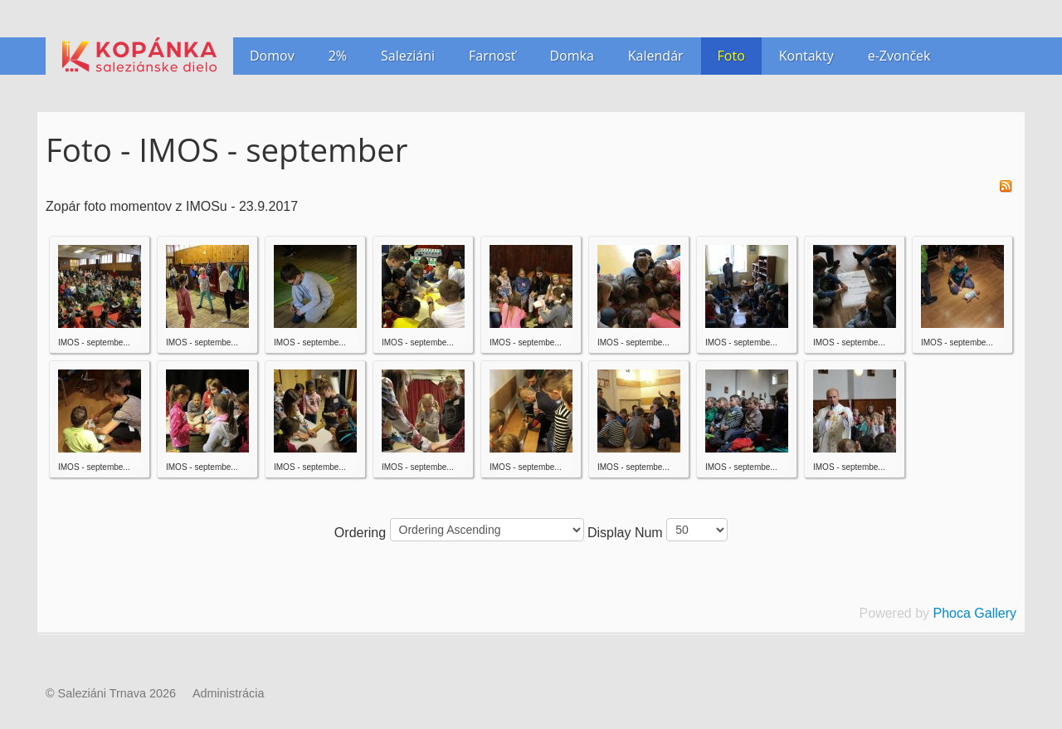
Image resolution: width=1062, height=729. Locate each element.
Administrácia (228, 693)
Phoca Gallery (975, 613)
